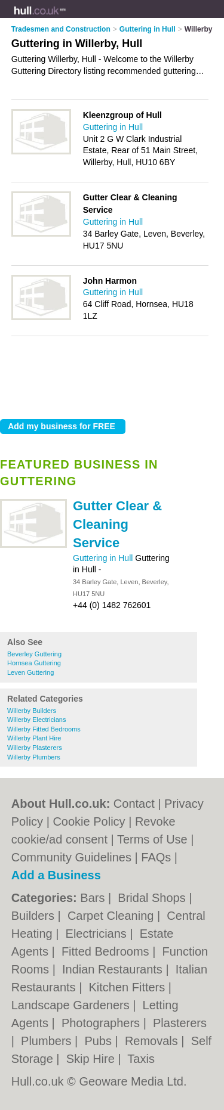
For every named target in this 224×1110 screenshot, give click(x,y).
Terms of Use (152, 839)
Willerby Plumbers (33, 757)
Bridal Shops (153, 897)
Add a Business (56, 875)
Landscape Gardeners (72, 1005)
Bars (94, 897)
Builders (34, 915)
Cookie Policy (89, 821)
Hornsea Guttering (34, 662)
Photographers (102, 1023)
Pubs (99, 1040)
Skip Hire (92, 1058)
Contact (134, 803)
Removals (153, 1040)
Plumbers (48, 1040)
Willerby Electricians (36, 719)
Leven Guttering (30, 672)
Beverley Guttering (34, 654)
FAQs (156, 857)
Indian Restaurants (113, 969)
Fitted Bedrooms (107, 951)
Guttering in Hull (104, 558)
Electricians (98, 933)
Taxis (141, 1058)
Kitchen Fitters (128, 987)
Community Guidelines (71, 857)
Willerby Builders (31, 710)
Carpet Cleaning (112, 915)
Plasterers (180, 1023)
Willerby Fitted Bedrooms (44, 729)
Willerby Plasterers (34, 747)
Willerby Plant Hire (34, 738)
